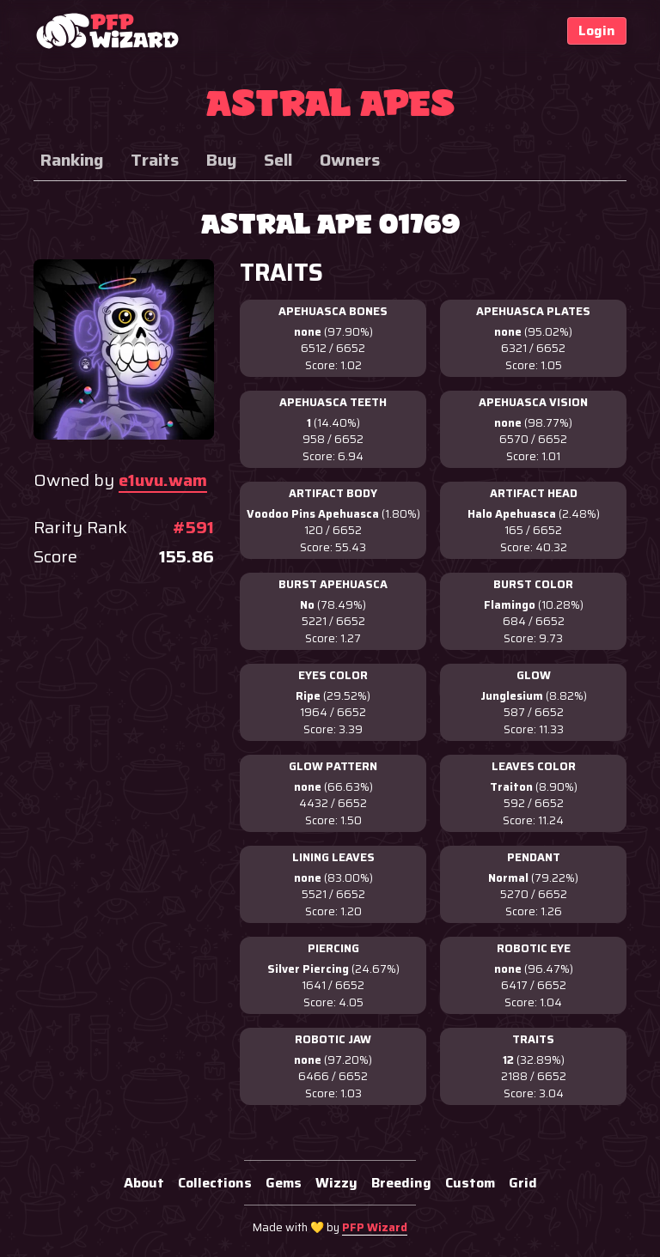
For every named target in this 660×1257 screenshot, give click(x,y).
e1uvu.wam (163, 480)
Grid (523, 1183)
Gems (284, 1183)
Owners (350, 159)
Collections (215, 1183)
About (144, 1183)
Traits (155, 159)
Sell (278, 159)
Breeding (401, 1183)
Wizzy (336, 1183)
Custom (470, 1183)
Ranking (71, 159)
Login (596, 30)
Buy (221, 159)
